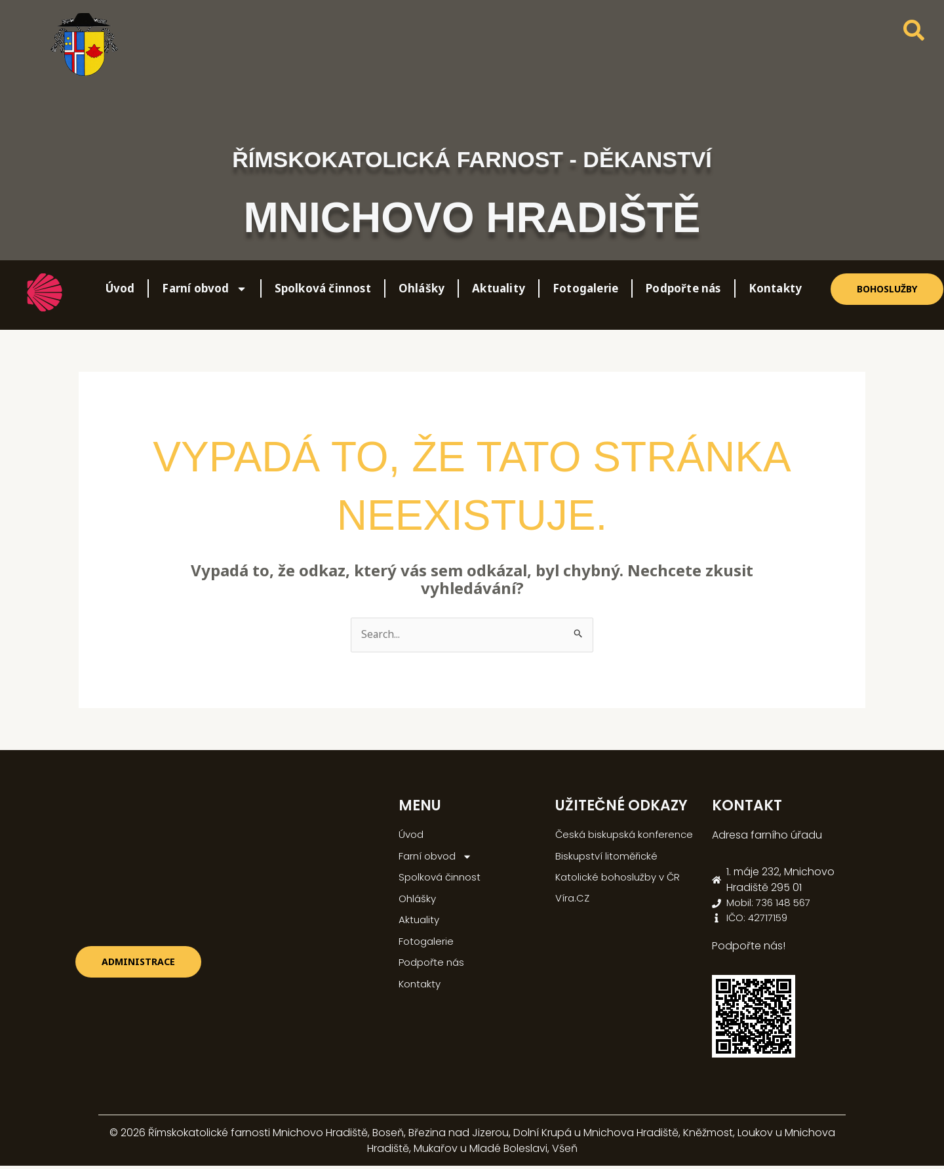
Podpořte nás (683, 288)
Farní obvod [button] (204, 289)
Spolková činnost (323, 288)
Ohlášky (421, 288)
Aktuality (498, 288)
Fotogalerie (585, 288)
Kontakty (775, 288)
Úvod (120, 288)
